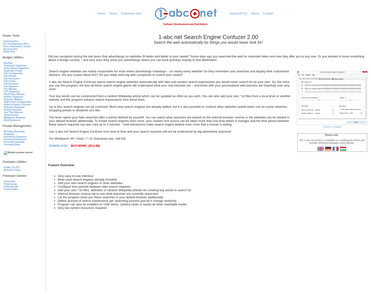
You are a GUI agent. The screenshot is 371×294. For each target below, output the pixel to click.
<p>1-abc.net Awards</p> (208, 255)
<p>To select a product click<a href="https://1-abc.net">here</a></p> (23, 128)
